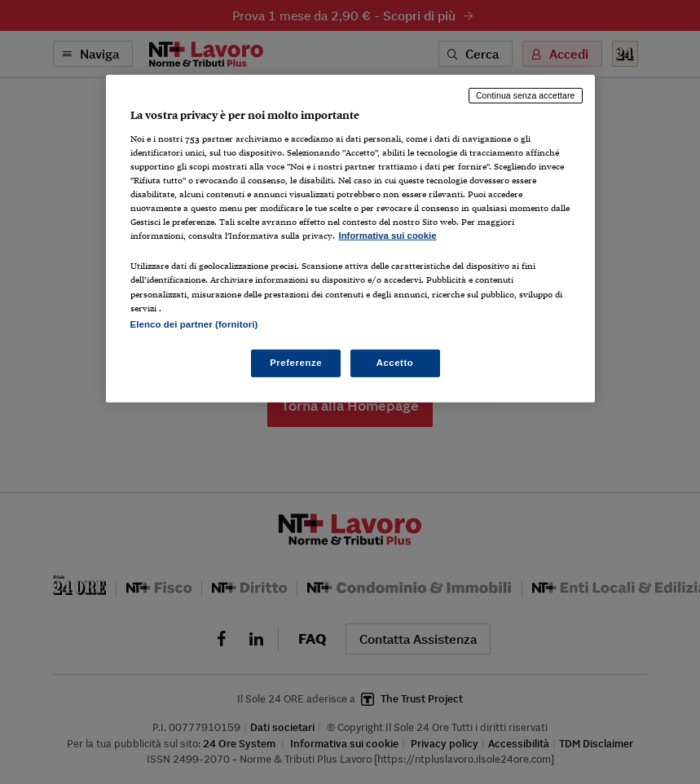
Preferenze (296, 362)
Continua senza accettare (525, 95)
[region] (350, 238)
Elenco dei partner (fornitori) (194, 323)
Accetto (395, 362)
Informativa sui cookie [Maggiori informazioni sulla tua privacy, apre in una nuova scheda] (388, 235)
